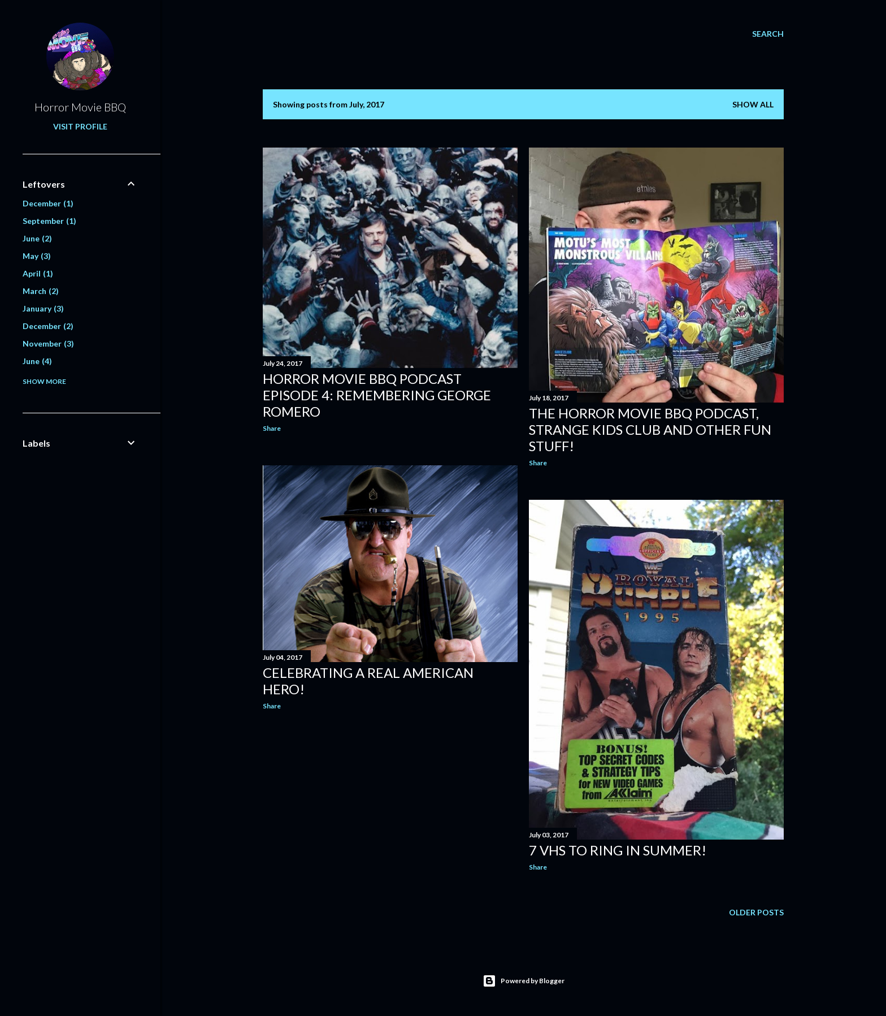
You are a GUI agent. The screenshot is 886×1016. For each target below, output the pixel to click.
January (43, 308)
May (37, 256)
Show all (753, 104)
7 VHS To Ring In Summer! (617, 850)
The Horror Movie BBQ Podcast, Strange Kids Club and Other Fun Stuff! (650, 429)
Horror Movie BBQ (80, 107)
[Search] (768, 33)
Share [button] (272, 428)
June (37, 238)
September (49, 221)
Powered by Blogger (523, 981)
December (48, 203)
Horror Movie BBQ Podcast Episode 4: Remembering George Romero (377, 395)
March (41, 291)
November (48, 343)
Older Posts (756, 912)
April (38, 273)
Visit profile (80, 126)
